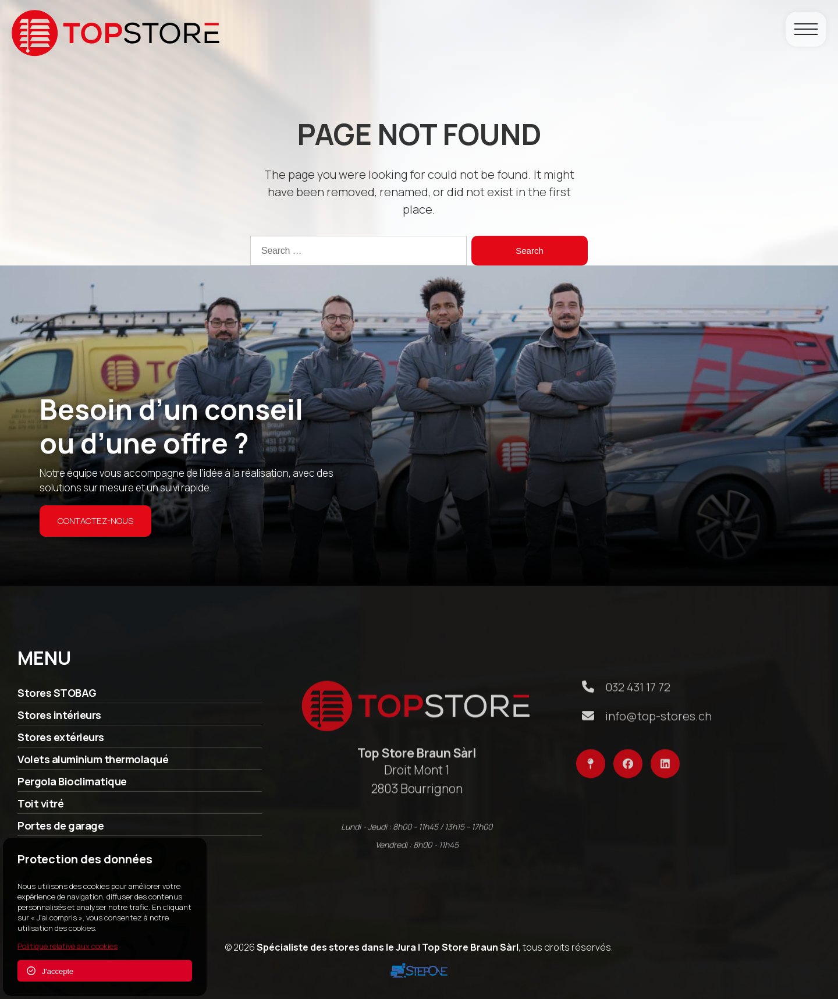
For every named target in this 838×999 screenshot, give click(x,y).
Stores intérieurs (59, 720)
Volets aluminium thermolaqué (92, 764)
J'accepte (50, 971)
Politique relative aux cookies (67, 946)
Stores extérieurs (60, 742)
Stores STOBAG (57, 697)
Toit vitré (40, 808)
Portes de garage (60, 830)
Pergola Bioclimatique (72, 786)
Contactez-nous (95, 521)
